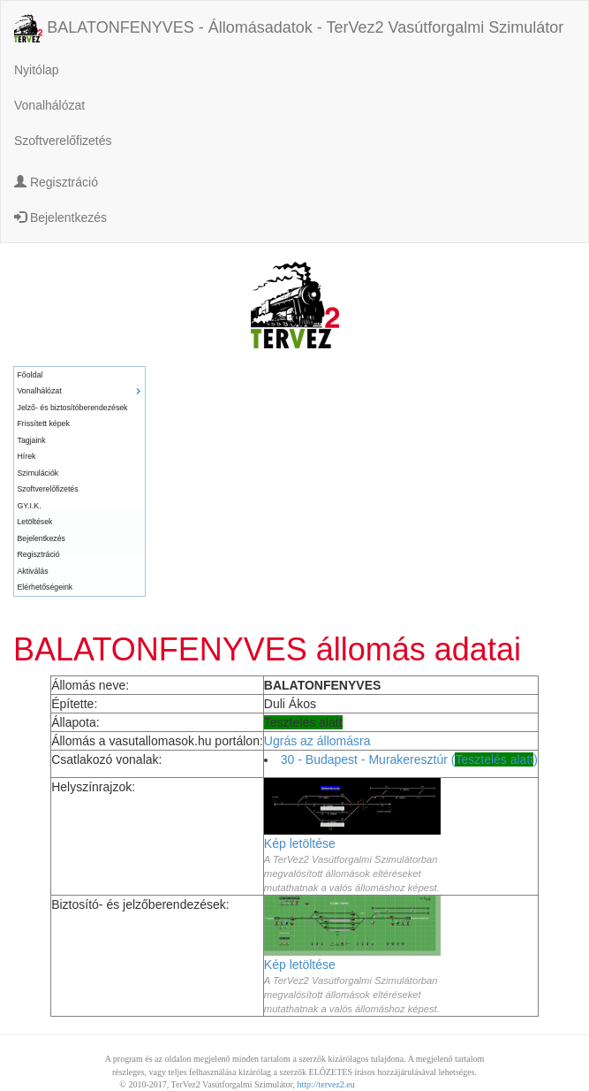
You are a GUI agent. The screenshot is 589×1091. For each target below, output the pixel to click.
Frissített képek (44, 423)
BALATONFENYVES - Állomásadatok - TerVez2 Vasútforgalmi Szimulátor (288, 28)
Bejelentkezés (60, 217)
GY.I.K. (30, 505)
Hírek (27, 456)
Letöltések (35, 521)
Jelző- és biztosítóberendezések (73, 407)
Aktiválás (33, 571)
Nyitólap (36, 70)
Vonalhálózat (49, 105)
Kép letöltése (300, 843)
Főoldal (30, 374)
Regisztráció (56, 182)
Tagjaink (32, 440)
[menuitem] (79, 375)
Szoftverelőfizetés (63, 141)
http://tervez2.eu (326, 1084)
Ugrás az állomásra (317, 741)
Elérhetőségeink (45, 587)
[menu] (79, 481)
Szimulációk (38, 473)
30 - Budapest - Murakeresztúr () (409, 759)
